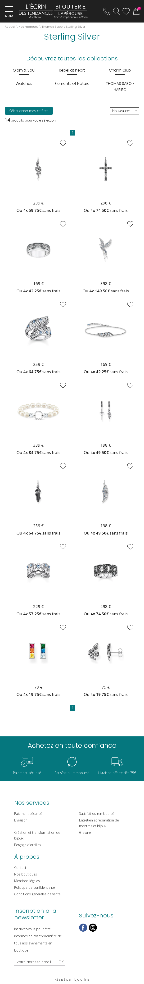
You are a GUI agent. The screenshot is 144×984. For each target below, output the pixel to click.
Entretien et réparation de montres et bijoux (99, 823)
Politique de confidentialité (34, 887)
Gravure (85, 832)
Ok (61, 962)
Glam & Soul (24, 70)
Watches (24, 83)
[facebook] (83, 931)
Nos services (31, 802)
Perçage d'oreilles (27, 845)
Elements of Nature (72, 83)
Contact (20, 867)
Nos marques (28, 27)
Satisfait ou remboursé (96, 813)
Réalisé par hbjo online (72, 979)
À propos (26, 856)
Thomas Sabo (52, 27)
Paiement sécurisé (28, 813)
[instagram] (93, 931)
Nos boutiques (25, 874)
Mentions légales (27, 881)
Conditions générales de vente (37, 894)
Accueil (10, 27)
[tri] (124, 111)
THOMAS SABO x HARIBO (120, 86)
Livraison (20, 820)
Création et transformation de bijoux (37, 835)
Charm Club (120, 70)
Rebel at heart (72, 70)
